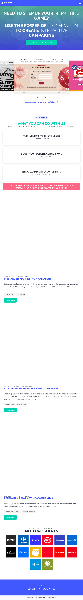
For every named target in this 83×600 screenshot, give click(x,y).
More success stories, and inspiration (40, 102)
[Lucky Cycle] (7, 3)
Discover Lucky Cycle (41, 42)
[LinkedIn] (56, 597)
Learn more (10, 300)
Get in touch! (41, 588)
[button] (80, 3)
